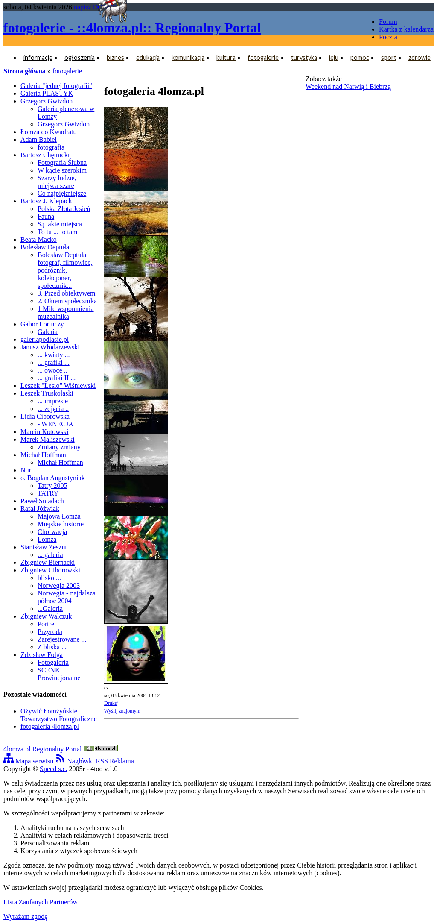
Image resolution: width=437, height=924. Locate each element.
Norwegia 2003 (59, 585)
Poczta (388, 37)
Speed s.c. (53, 768)
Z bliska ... (52, 647)
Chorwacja (52, 531)
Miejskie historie (61, 524)
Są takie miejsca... (62, 224)
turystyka (304, 57)
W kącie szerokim (62, 170)
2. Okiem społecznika (67, 301)
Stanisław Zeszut (43, 547)
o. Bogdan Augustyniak (52, 477)
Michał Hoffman (43, 454)
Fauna (46, 216)
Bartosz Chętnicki (45, 154)
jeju (333, 57)
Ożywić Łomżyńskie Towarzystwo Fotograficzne (58, 714)
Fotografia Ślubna (62, 162)
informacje (37, 57)
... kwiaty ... (54, 354)
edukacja (148, 57)
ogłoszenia (79, 57)
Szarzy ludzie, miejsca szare (57, 181)
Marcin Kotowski (44, 431)
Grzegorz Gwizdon (46, 101)
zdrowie (419, 57)
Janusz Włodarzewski (50, 347)
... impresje (53, 401)
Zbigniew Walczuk (46, 616)
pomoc (359, 57)
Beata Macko (38, 239)
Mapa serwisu (28, 761)
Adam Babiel (38, 139)
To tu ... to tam (58, 231)
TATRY (48, 493)
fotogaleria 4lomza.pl (49, 726)
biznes (115, 57)
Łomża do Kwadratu (48, 131)
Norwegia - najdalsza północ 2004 (67, 597)
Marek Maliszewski (47, 439)
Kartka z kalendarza (406, 29)
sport (388, 57)
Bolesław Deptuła (44, 247)
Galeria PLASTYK (46, 93)
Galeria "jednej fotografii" (56, 85)
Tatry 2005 (52, 485)
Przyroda (50, 631)
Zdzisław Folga (41, 654)
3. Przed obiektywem (67, 293)
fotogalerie (263, 57)
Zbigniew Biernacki (47, 562)
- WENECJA (55, 424)
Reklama (122, 761)
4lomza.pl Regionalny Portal (60, 749)
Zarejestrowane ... (62, 639)
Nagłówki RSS (81, 761)
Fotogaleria (53, 662)
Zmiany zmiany (59, 447)
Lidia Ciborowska (45, 416)
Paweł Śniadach (42, 501)
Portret (47, 624)
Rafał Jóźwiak (39, 508)
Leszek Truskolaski (46, 393)
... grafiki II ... (57, 377)
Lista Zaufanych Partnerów (40, 902)
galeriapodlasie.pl (44, 339)
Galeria (48, 331)
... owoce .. (52, 370)
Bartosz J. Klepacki (47, 201)
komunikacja (188, 57)
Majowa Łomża (59, 516)
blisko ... (49, 577)
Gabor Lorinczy (42, 324)
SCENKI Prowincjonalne (59, 673)
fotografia (51, 147)
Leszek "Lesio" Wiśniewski (58, 385)
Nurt (26, 470)
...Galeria (50, 608)
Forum (388, 21)
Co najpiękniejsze (62, 193)
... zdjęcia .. (53, 408)
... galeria (50, 554)
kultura (226, 57)
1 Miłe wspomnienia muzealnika (66, 312)
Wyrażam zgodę (25, 916)
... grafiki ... (54, 362)
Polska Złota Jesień (64, 208)
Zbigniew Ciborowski (50, 570)
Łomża (47, 539)
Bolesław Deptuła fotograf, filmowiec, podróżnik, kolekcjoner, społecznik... (65, 270)
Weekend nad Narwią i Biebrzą (348, 86)
